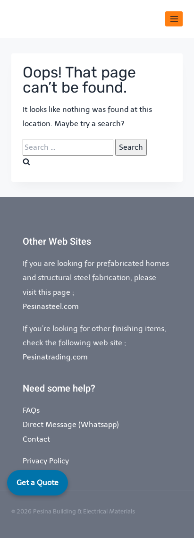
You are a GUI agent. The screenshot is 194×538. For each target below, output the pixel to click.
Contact (36, 439)
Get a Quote (38, 482)
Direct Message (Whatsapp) (71, 424)
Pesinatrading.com (55, 356)
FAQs (31, 410)
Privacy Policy (46, 460)
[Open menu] (174, 18)
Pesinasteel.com (51, 306)
